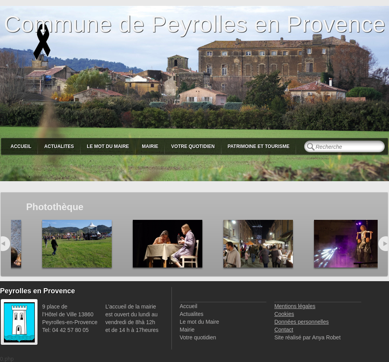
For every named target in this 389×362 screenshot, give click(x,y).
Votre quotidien (192, 146)
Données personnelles (301, 322)
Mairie (150, 146)
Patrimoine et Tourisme (259, 146)
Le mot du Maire (108, 146)
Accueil (21, 146)
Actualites (59, 146)
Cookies (284, 314)
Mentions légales (294, 306)
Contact (283, 329)
